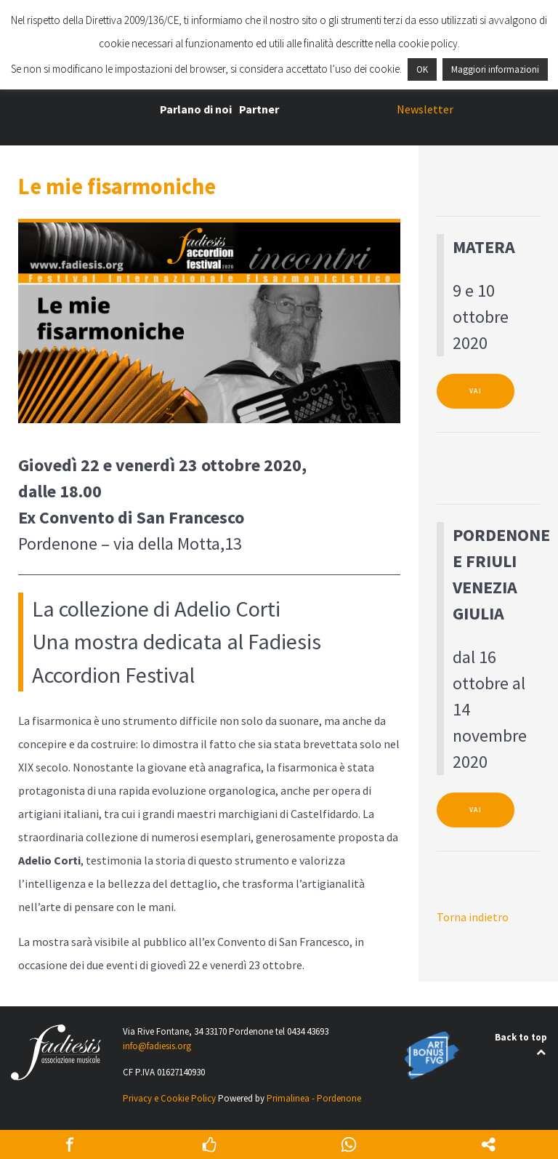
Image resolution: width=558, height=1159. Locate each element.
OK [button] (422, 69)
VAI (475, 391)
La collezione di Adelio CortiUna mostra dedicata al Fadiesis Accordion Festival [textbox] (176, 642)
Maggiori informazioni (495, 69)
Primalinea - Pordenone (314, 1098)
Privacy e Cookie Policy (169, 1098)
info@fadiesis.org (157, 1046)
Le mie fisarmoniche (117, 186)
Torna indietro (473, 917)
